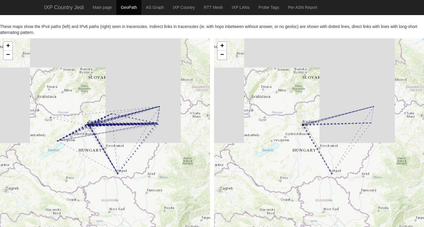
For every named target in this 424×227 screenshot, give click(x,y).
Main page (102, 7)
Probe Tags (268, 7)
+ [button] (8, 46)
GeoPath (129, 7)
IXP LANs (240, 7)
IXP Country (184, 7)
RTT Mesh (213, 7)
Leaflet (6, 219)
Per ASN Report (302, 7)
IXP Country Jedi (64, 7)
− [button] (8, 55)
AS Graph (155, 7)
